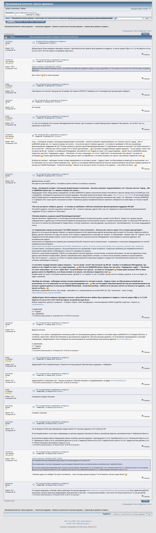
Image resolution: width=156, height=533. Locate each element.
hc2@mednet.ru (38, 304)
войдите (17, 12)
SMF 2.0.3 (67, 521)
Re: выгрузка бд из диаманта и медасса (52, 60)
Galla (7, 84)
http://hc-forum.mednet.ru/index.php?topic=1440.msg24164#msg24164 (90, 18)
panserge (9, 174)
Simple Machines (86, 521)
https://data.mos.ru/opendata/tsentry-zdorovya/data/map (107, 490)
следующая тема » (145, 31)
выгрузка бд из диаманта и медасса (51, 41)
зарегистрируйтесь (30, 12)
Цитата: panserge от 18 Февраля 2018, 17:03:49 (47, 458)
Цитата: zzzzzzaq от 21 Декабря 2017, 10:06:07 (46, 66)
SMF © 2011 (76, 521)
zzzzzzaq (8, 41)
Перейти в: (107, 514)
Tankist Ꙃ (8, 60)
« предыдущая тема (129, 31)
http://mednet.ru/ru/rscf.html (123, 195)
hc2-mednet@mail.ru (125, 339)
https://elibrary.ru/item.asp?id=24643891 (46, 293)
